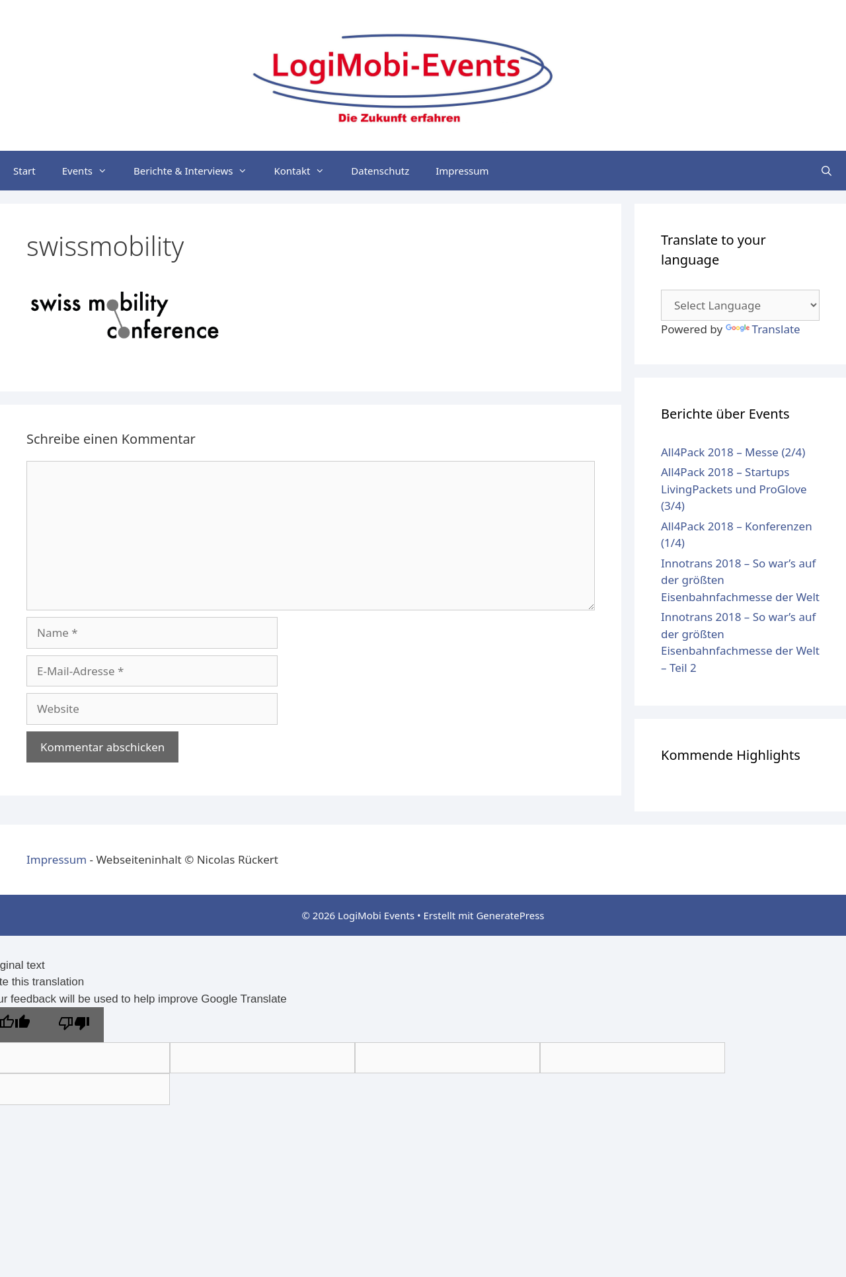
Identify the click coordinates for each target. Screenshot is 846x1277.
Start (24, 170)
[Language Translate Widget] (740, 305)
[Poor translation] (74, 1024)
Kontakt (306, 170)
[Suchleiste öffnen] (826, 170)
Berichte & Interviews (197, 170)
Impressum (462, 170)
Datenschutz (380, 170)
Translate (763, 329)
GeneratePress (510, 915)
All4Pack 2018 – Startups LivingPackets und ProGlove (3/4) (734, 488)
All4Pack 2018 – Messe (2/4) (733, 452)
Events (91, 170)
